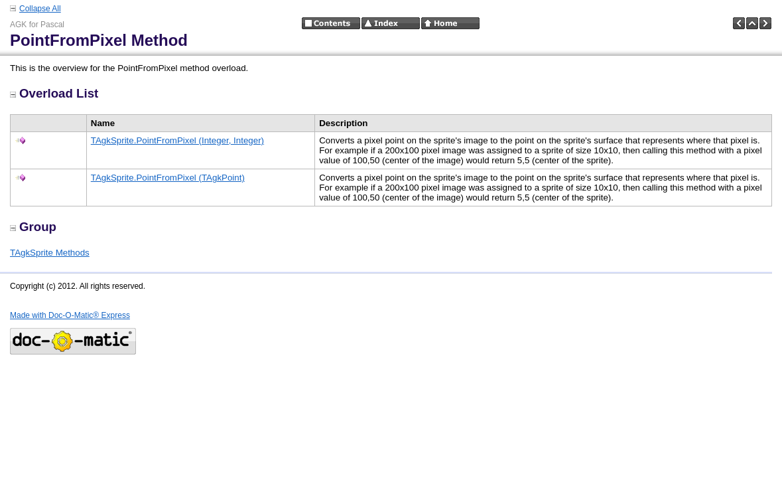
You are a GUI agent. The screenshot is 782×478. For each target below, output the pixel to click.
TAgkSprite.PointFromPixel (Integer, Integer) (177, 140)
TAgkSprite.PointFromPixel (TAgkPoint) (168, 178)
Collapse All (40, 8)
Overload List (54, 93)
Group (33, 227)
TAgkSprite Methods (50, 253)
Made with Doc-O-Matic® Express (70, 315)
